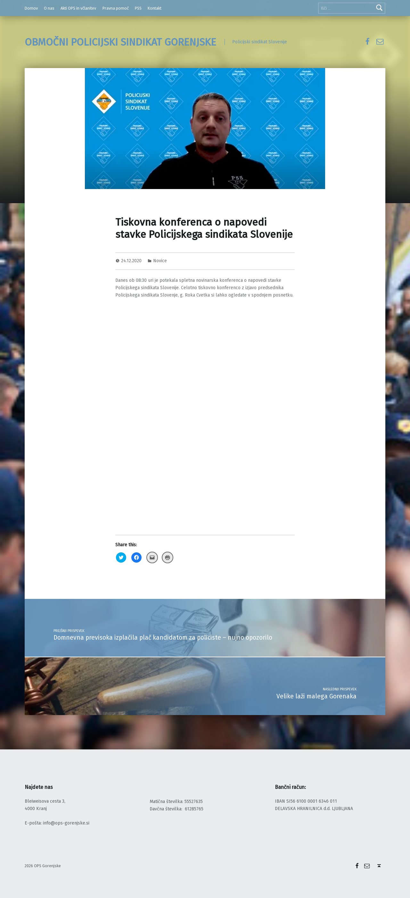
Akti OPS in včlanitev (78, 8)
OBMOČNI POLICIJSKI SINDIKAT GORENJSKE (120, 42)
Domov (31, 8)
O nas (49, 8)
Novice (160, 260)
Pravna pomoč (115, 8)
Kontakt (154, 8)
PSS (138, 8)
